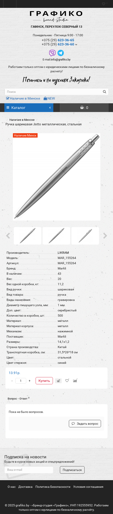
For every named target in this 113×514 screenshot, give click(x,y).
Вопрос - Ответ (19, 398)
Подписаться (72, 470)
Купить (44, 381)
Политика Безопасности (52, 486)
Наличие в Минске (23, 98)
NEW (49, 98)
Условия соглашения (88, 486)
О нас (12, 486)
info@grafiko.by (60, 59)
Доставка (25, 486)
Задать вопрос (85, 423)
